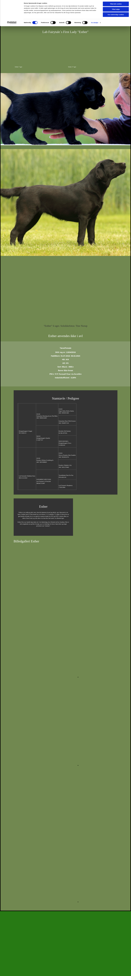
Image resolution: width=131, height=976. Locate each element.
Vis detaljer (94, 35)
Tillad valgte (116, 21)
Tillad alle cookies (116, 16)
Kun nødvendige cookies (116, 27)
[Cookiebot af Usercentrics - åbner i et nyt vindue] (12, 35)
